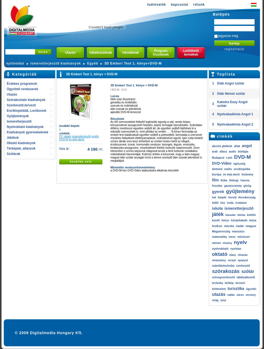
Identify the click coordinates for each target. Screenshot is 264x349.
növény (227, 243)
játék (218, 214)
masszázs (238, 231)
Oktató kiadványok (21, 143)
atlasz (223, 151)
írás (222, 202)
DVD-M (63, 139)
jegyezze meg (228, 36)
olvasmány (219, 260)
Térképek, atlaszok (21, 148)
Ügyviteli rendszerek (22, 89)
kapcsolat (179, 4)
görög (247, 185)
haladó (222, 197)
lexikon (217, 226)
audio (232, 151)
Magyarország (221, 231)
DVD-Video (221, 163)
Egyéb (92, 63)
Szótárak (13, 154)
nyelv (240, 242)
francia (245, 180)
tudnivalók (156, 4)
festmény (247, 174)
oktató (67, 136)
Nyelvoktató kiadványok (25, 127)
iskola (217, 208)
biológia (243, 151)
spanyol (243, 260)
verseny (251, 294)
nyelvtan (235, 248)
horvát (232, 197)
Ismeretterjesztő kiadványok (55, 63)
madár (240, 226)
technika (217, 283)
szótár (247, 271)
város (240, 294)
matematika (219, 236)
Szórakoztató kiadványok (26, 100)
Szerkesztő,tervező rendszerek (21, 105)
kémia (241, 215)
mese (232, 236)
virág (215, 300)
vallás (231, 294)
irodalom (240, 202)
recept (232, 260)
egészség (239, 163)
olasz (232, 254)
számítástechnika (223, 265)
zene (223, 300)
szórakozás (225, 271)
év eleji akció (76, 139)
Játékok (13, 138)
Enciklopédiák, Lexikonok (26, 111)
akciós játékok (222, 146)
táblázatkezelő (246, 277)
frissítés (217, 185)
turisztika (236, 288)
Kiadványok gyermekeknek (27, 132)
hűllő (215, 202)
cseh (229, 157)
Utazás (12, 94)
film (215, 180)
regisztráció (234, 49)
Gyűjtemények (18, 116)
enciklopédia (242, 169)
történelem (219, 288)
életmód (217, 169)
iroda (230, 202)
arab (215, 151)
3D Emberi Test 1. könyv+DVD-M (133, 63)
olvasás (243, 254)
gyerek (218, 191)
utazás (218, 294)
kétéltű (251, 215)
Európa (216, 174)
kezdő (216, 220)
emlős (95, 136)
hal (214, 197)
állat (237, 146)
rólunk (199, 4)
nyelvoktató (220, 248)
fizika (224, 180)
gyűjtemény (240, 191)
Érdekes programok (22, 84)
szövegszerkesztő (223, 277)
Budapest (218, 157)
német (216, 243)
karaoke (230, 215)
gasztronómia (233, 185)
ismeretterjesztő (81, 136)
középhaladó (239, 220)
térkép (229, 282)
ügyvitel (251, 288)
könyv (225, 220)
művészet (243, 236)
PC (61, 136)
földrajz (234, 180)
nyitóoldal (15, 63)
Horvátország (247, 197)
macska (229, 226)
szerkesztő (243, 265)
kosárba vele (81, 161)
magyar (251, 226)
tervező (240, 283)
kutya (252, 220)
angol (247, 146)
